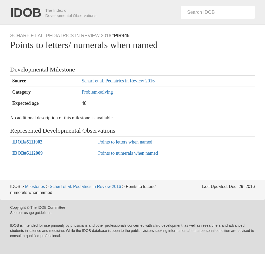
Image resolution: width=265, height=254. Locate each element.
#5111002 (27, 142)
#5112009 (27, 153)
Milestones (35, 186)
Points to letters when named (125, 142)
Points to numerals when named (128, 153)
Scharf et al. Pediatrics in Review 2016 (118, 80)
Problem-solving (97, 92)
